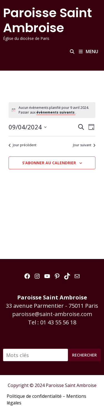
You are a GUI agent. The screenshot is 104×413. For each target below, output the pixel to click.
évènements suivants (55, 112)
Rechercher (84, 355)
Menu (88, 51)
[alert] (52, 110)
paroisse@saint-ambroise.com (52, 314)
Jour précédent (22, 145)
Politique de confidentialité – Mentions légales (46, 399)
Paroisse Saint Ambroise (47, 20)
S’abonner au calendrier (49, 162)
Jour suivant (84, 145)
